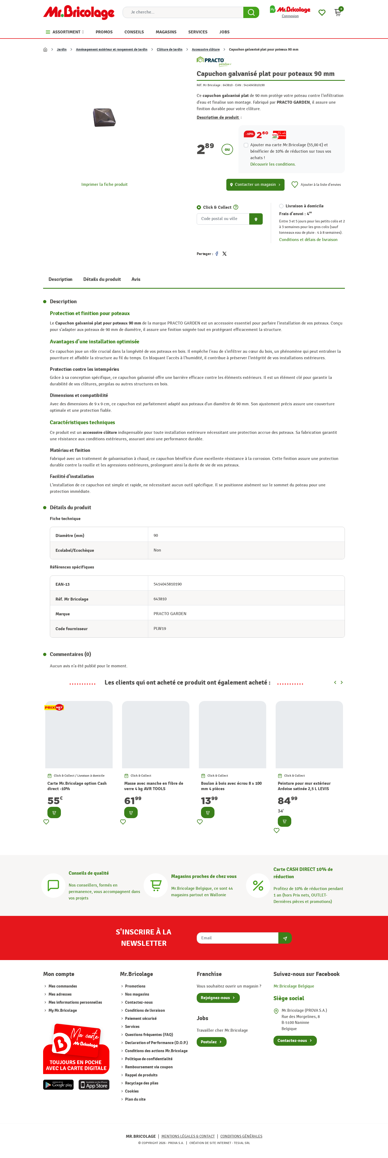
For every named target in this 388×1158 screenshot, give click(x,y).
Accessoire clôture (206, 49)
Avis (135, 279)
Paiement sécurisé (140, 1018)
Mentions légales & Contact (188, 1136)
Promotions (135, 986)
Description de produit (219, 117)
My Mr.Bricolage (62, 1010)
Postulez (209, 1042)
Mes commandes (62, 986)
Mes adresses (60, 994)
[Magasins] (155, 884)
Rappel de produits (141, 1075)
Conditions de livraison (144, 1010)
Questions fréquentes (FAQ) (148, 1034)
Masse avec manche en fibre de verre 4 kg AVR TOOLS (153, 786)
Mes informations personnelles (75, 1002)
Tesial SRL (242, 1143)
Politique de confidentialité (148, 1059)
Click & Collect (217, 207)
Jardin (62, 49)
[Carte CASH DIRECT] (258, 884)
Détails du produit (102, 279)
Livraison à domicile (305, 206)
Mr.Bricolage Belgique (293, 986)
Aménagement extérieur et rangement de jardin (111, 49)
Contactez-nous (138, 1002)
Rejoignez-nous (215, 997)
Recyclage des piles (141, 1083)
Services (132, 1026)
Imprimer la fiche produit (104, 184)
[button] (338, 12)
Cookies (131, 1091)
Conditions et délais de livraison (308, 239)
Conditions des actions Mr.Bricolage (156, 1051)
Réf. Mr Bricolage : (209, 85)
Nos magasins (136, 994)
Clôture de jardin (169, 49)
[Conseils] (53, 884)
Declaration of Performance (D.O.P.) (156, 1042)
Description (60, 279)
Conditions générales (241, 1136)
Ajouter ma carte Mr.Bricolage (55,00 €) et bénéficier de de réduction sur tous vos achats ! (290, 151)
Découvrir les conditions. (273, 164)
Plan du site (135, 1099)
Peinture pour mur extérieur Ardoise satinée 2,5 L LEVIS (304, 786)
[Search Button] (251, 12)
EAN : (239, 85)
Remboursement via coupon (148, 1067)
